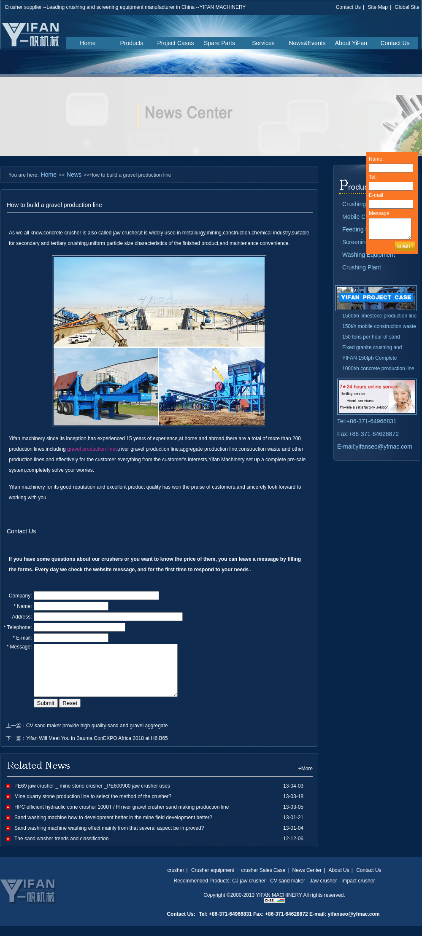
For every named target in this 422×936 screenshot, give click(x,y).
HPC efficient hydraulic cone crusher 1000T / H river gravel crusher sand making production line (121, 817)
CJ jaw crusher (248, 891)
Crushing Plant (361, 267)
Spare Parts (219, 43)
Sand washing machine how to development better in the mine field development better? (113, 828)
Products (131, 43)
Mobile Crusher (362, 216)
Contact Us (348, 7)
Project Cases (175, 43)
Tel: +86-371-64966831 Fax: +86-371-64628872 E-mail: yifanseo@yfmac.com (289, 924)
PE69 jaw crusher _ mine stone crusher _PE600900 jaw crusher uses (92, 796)
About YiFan (351, 43)
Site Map (377, 7)
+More (305, 779)
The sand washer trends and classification (61, 849)
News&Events (307, 43)
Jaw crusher (323, 891)
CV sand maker (287, 891)
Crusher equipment (212, 880)
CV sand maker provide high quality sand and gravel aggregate (97, 736)
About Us (338, 880)
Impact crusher (358, 891)
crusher (175, 880)
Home (87, 43)
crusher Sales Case (263, 880)
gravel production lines (92, 449)
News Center (307, 880)
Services (263, 43)
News (74, 174)
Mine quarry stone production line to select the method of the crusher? (92, 807)
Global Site (407, 7)
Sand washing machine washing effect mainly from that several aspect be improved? (109, 838)
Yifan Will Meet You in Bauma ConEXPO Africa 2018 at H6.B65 (97, 748)
